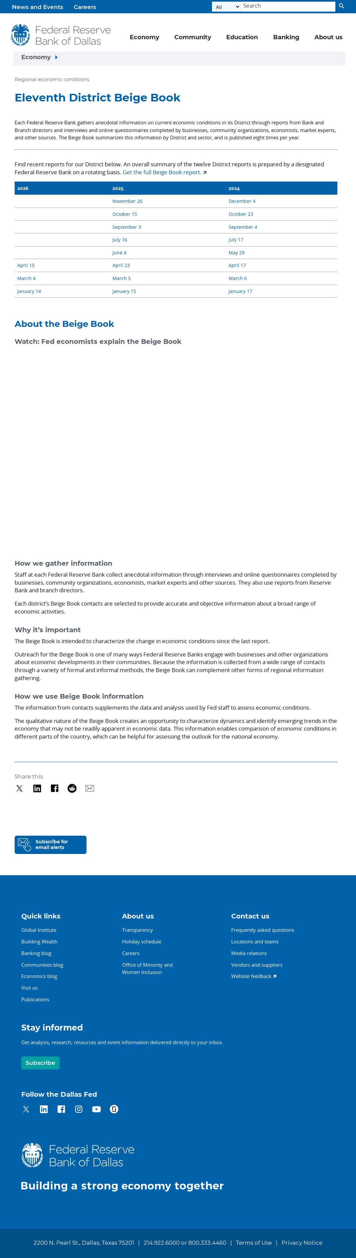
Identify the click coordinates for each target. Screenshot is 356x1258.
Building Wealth (39, 941)
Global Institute (38, 929)
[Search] (288, 7)
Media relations (249, 953)
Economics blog (39, 976)
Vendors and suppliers (256, 964)
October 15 (124, 214)
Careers (85, 7)
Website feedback (251, 976)
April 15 (26, 265)
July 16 (119, 239)
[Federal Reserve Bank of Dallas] (61, 35)
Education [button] (242, 38)
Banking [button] (286, 38)
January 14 (29, 291)
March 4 (26, 278)
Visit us (29, 987)
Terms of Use (254, 1243)
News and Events (37, 7)
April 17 (237, 265)
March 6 (238, 278)
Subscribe (40, 1063)
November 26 (127, 201)
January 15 (124, 291)
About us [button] (328, 38)
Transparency (137, 929)
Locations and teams (254, 941)
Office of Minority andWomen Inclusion (147, 968)
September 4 (243, 227)
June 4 (119, 252)
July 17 (236, 239)
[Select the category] (226, 7)
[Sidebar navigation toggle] (179, 58)
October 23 (241, 214)
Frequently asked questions (262, 929)
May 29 (237, 252)
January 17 (240, 291)
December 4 (242, 201)
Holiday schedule (141, 941)
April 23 (121, 265)
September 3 (126, 227)
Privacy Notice (301, 1243)
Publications (35, 999)
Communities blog (42, 964)
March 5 (121, 278)
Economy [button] (144, 38)
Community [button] (192, 38)
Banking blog (36, 953)
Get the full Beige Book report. (162, 172)
